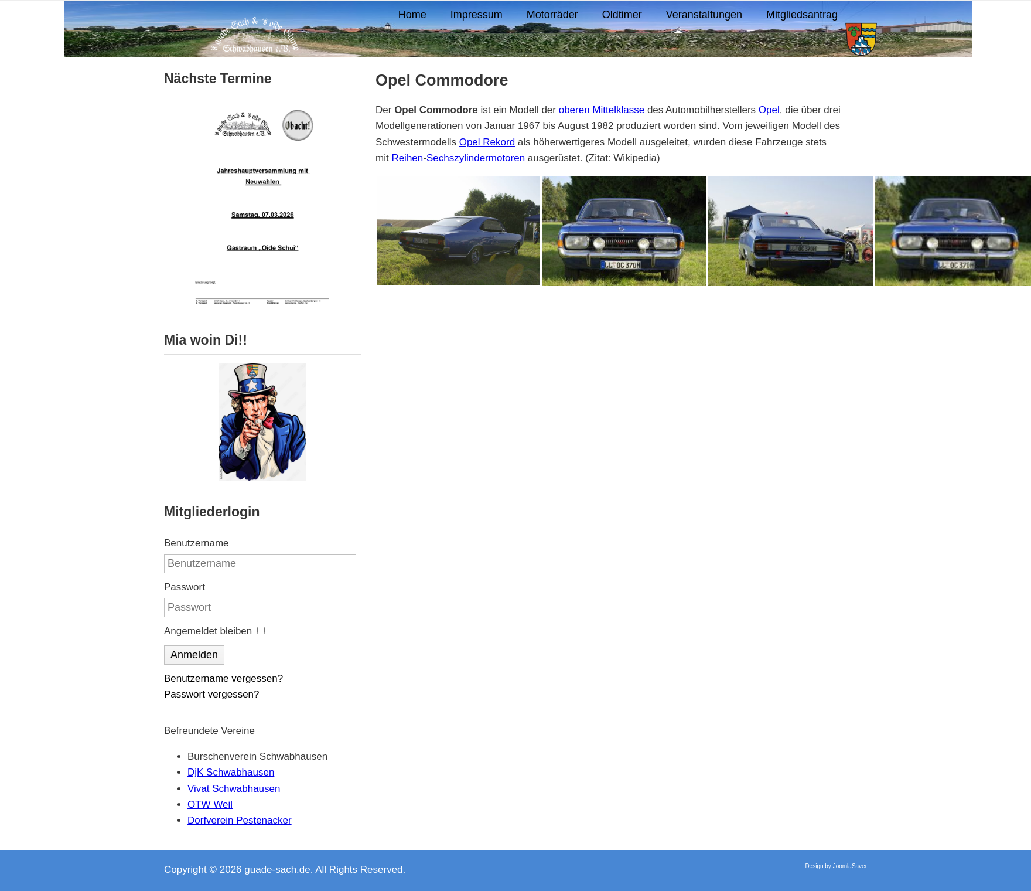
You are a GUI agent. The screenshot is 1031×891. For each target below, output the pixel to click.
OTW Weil (210, 804)
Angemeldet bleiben (208, 631)
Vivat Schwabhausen (233, 788)
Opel (769, 109)
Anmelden (194, 655)
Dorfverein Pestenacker (239, 820)
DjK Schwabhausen (230, 772)
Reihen (407, 158)
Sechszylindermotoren (475, 158)
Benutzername (196, 543)
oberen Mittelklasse (601, 109)
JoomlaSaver (850, 866)
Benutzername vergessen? (223, 678)
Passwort (184, 587)
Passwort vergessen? (212, 694)
